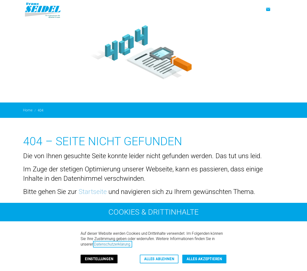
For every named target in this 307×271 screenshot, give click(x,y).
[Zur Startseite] (43, 9)
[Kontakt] (268, 9)
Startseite (93, 192)
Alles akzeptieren (204, 259)
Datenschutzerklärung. (112, 244)
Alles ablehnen (159, 259)
